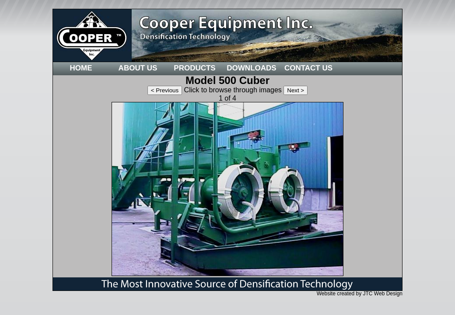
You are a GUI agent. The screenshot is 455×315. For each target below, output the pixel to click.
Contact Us (308, 68)
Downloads (251, 68)
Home (81, 68)
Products (194, 68)
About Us (138, 68)
